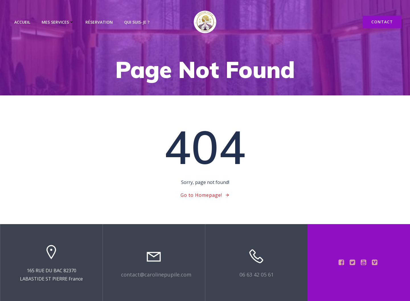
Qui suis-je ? (136, 22)
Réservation (99, 22)
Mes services (58, 22)
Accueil (22, 22)
